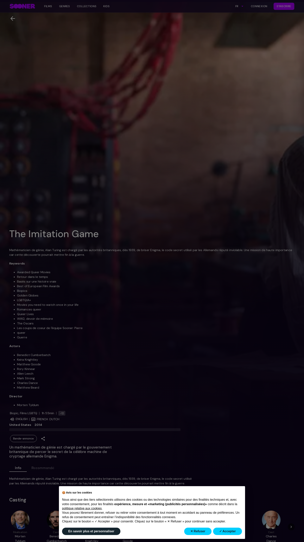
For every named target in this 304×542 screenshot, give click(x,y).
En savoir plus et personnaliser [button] (91, 531)
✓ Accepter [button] (227, 531)
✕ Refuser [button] (197, 531)
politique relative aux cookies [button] (82, 508)
